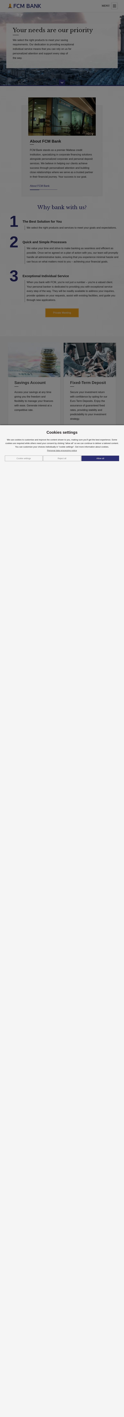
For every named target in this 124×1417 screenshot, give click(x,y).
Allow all (100, 458)
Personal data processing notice (62, 450)
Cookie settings (23, 458)
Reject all (62, 458)
